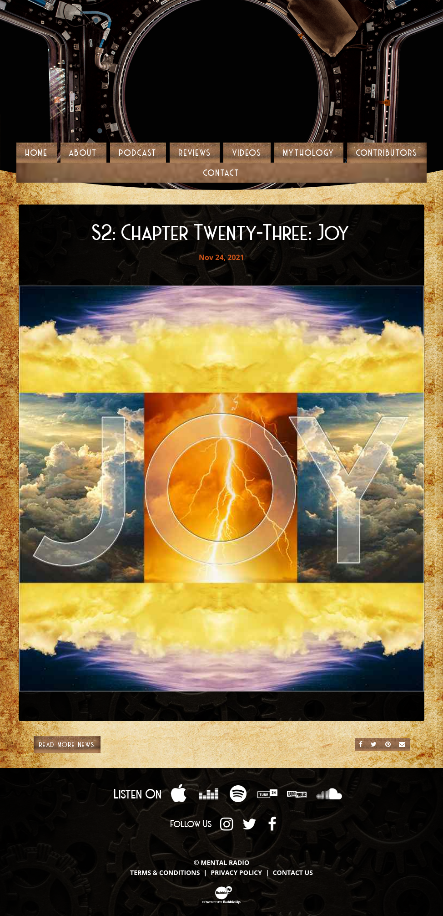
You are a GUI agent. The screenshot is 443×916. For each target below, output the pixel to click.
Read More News (67, 744)
